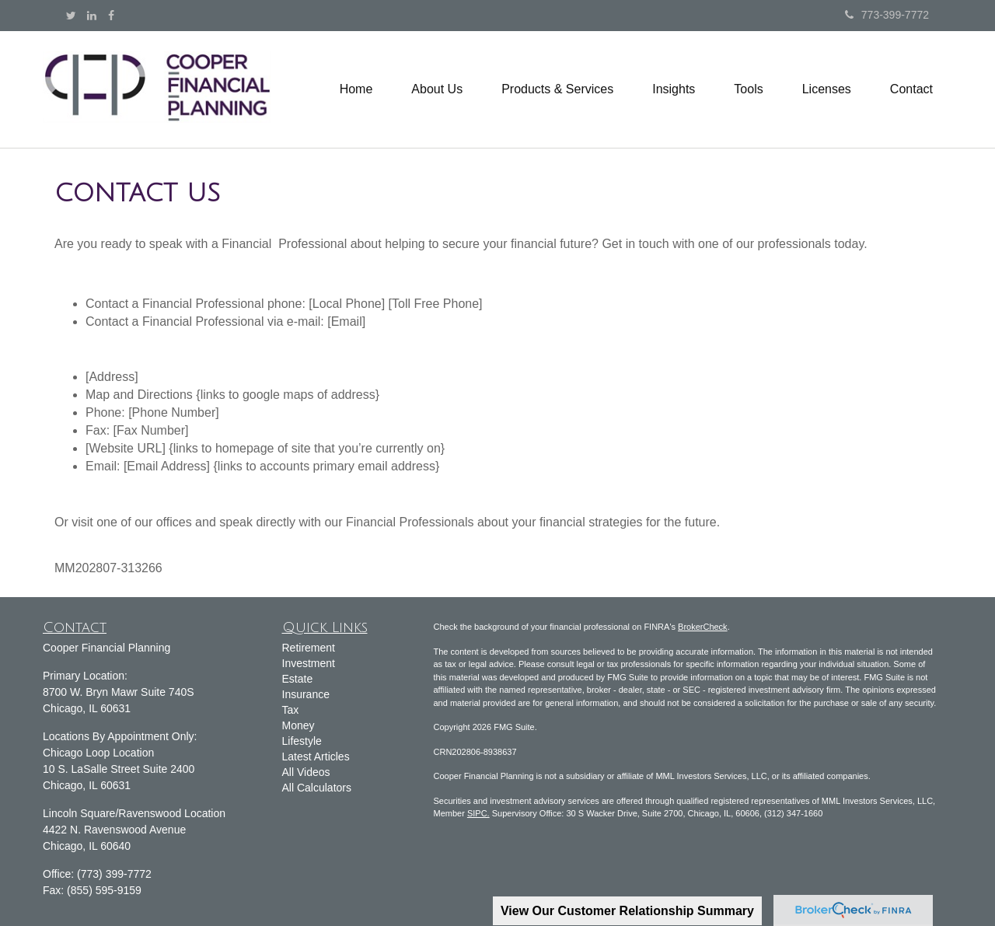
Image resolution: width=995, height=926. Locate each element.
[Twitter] (71, 15)
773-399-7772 (887, 15)
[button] (437, 89)
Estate (297, 679)
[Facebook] (111, 15)
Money (298, 725)
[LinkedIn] (91, 15)
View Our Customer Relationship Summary (627, 910)
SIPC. (478, 813)
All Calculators (316, 787)
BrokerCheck (703, 626)
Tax (290, 710)
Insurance (306, 694)
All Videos (306, 772)
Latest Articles (316, 756)
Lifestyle (302, 741)
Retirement (308, 647)
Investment (308, 663)
